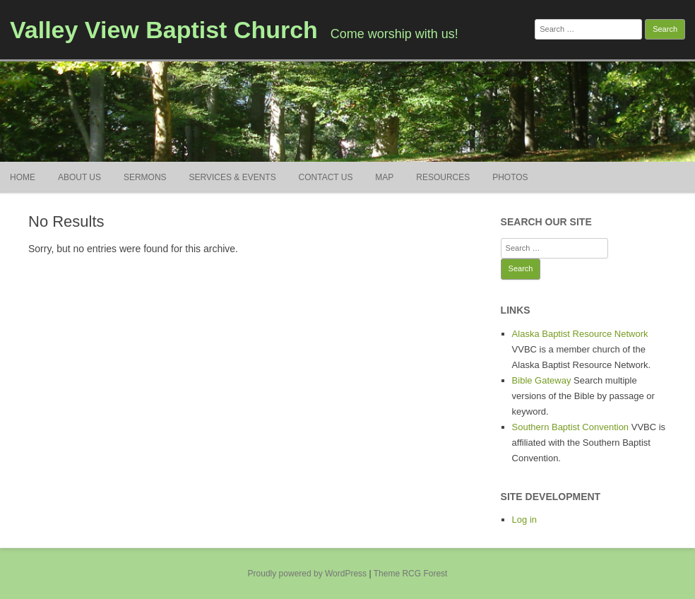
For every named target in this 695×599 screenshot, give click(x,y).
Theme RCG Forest (411, 574)
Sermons (145, 177)
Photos (510, 177)
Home (22, 177)
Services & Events (232, 177)
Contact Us (326, 177)
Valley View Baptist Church (164, 29)
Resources (443, 177)
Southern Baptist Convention (570, 427)
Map (384, 177)
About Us (79, 177)
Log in (524, 519)
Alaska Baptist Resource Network (580, 333)
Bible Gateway (541, 380)
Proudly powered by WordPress (307, 574)
